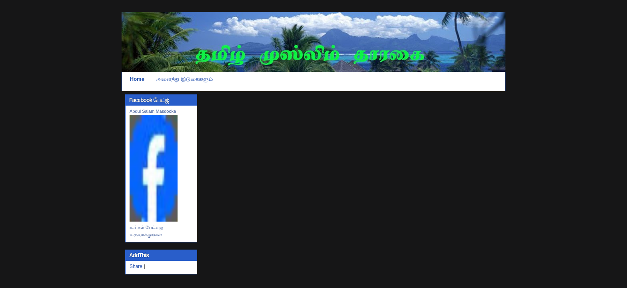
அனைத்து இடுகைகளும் (184, 79)
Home (137, 79)
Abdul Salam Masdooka (153, 111)
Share (136, 266)
